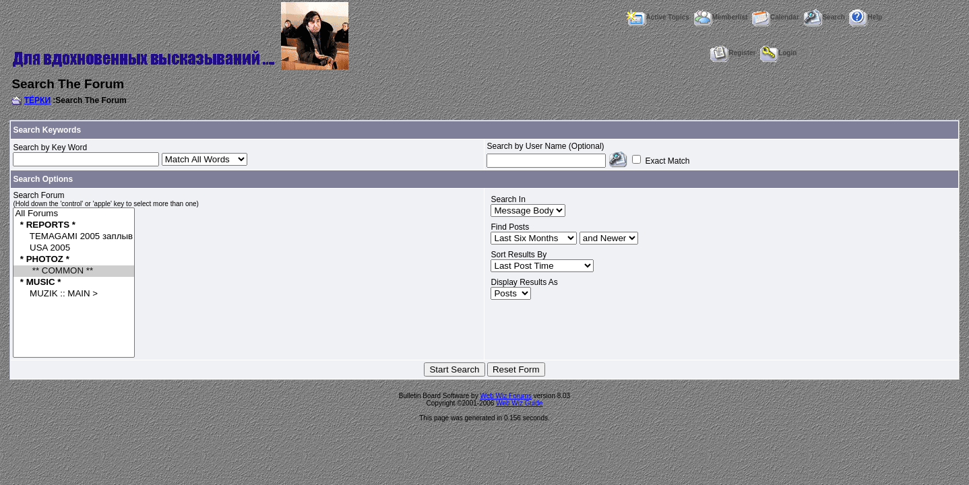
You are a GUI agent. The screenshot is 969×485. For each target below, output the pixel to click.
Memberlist (721, 17)
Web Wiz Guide (519, 403)
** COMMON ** (73, 271)
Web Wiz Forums (506, 395)
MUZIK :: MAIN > (73, 294)
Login (778, 53)
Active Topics (657, 17)
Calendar (775, 17)
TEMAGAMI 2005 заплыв (73, 237)
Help (865, 17)
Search (823, 17)
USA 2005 (73, 248)
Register (732, 53)
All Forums (73, 214)
